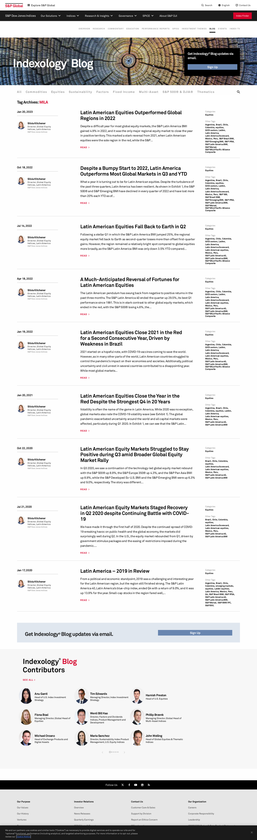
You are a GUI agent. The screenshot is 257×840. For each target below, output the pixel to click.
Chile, (225, 124)
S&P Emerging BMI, (214, 141)
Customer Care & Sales (143, 807)
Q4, (206, 594)
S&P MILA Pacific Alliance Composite (217, 150)
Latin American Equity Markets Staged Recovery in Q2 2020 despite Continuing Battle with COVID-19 (134, 513)
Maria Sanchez (99, 735)
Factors (105, 92)
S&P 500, (223, 194)
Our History (23, 813)
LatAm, (222, 130)
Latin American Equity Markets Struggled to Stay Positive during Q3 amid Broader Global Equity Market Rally (134, 454)
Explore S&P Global (43, 5)
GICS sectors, (211, 130)
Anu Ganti (41, 693)
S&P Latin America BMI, (216, 144)
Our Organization (197, 801)
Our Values (22, 807)
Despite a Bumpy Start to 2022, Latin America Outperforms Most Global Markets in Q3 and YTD (133, 171)
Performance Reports (152, 29)
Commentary (111, 29)
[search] (238, 91)
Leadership (194, 819)
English (226, 5)
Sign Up (212, 67)
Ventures (21, 819)
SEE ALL (28, 679)
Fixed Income (127, 92)
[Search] (206, 5)
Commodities (37, 92)
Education (128, 29)
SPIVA (173, 29)
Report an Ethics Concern (144, 819)
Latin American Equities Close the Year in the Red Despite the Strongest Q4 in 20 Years (130, 398)
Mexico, (209, 138)
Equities (59, 92)
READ (83, 147)
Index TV (235, 29)
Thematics (211, 92)
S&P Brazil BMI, (226, 138)
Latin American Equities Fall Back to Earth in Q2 (133, 226)
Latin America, (212, 133)
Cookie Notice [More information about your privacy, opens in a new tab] (23, 836)
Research (94, 29)
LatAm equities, (222, 588)
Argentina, (210, 124)
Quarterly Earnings (84, 819)
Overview (78, 29)
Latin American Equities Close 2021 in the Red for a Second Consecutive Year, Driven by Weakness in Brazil (131, 338)
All (19, 92)
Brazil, (219, 124)
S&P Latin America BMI (216, 425)
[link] (122, 784)
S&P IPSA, (229, 141)
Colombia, (210, 127)
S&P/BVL (209, 605)
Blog (211, 28)
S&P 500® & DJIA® (182, 92)
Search (208, 5)
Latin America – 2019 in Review (114, 571)
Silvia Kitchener (37, 123)
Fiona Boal (41, 714)
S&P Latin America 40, (216, 255)
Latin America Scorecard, (217, 136)
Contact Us (244, 5)
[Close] (251, 832)
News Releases (82, 813)
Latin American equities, (217, 250)
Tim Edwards (98, 693)
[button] (102, 752)
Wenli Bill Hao (99, 713)
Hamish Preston (156, 695)
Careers (192, 807)
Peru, (215, 138)
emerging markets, (225, 586)
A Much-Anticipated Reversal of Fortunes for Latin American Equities (129, 282)
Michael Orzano (45, 735)
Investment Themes (192, 29)
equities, (220, 127)
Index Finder (242, 15)
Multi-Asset (152, 92)
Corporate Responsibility (201, 813)
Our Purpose (23, 801)
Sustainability (82, 92)
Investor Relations (84, 801)
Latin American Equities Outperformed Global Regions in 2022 (131, 115)
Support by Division (141, 813)
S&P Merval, (211, 147)
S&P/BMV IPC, (224, 602)
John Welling (154, 735)
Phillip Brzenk (155, 714)
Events (221, 29)
